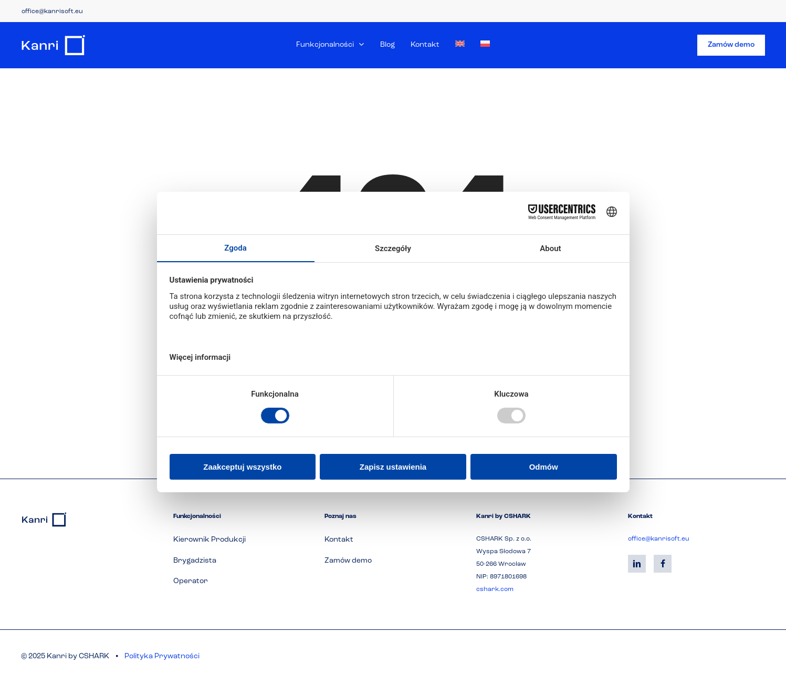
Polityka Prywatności (162, 656)
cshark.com (494, 589)
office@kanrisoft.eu (52, 11)
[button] (209, 540)
